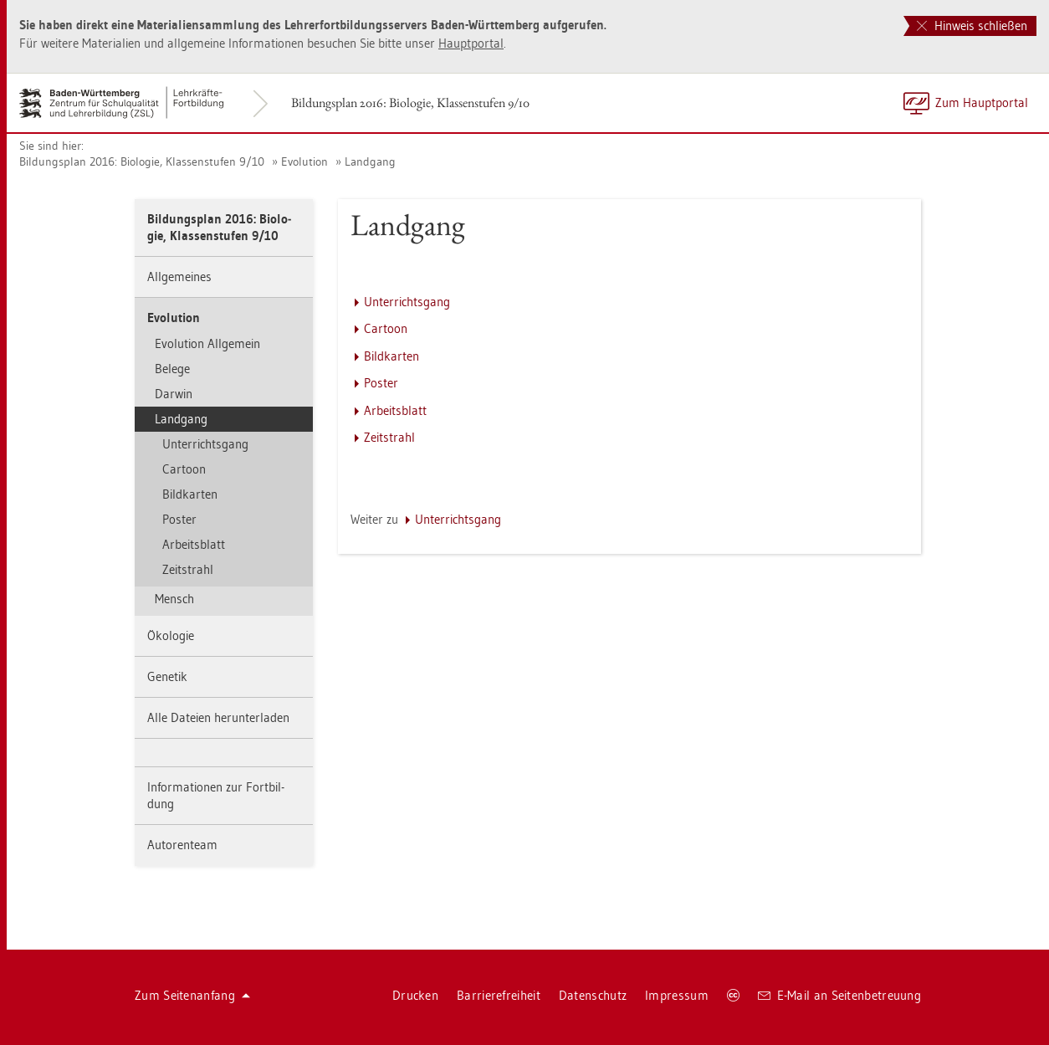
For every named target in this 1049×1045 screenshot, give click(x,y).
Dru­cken (415, 995)
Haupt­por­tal (471, 43)
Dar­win (173, 394)
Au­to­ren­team (182, 845)
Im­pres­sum (677, 995)
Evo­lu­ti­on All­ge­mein (207, 343)
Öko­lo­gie (170, 635)
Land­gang (370, 161)
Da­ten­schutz (593, 995)
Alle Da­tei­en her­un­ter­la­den (218, 717)
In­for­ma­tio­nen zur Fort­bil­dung (215, 795)
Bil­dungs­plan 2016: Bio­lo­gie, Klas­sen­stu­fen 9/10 (410, 102)
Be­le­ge (172, 369)
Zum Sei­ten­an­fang (192, 995)
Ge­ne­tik (167, 676)
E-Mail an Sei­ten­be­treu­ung (839, 995)
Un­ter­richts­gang (205, 444)
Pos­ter (179, 519)
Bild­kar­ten (189, 494)
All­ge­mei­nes (179, 276)
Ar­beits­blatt (193, 544)
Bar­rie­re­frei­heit (498, 995)
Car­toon (184, 469)
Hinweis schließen (972, 25)
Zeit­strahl (187, 569)
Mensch (174, 599)
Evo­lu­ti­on (304, 161)
